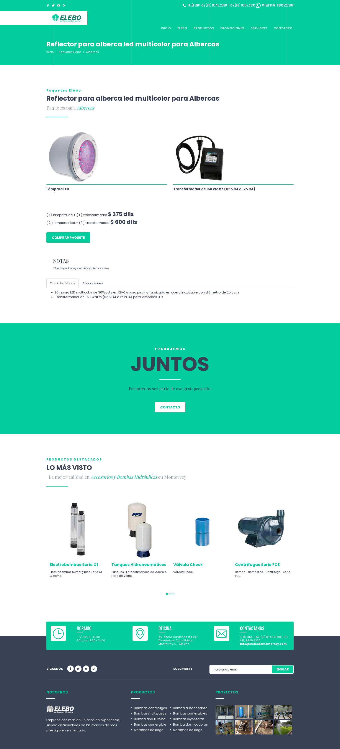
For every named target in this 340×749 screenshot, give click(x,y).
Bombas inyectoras (188, 719)
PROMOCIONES (232, 28)
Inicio (50, 52)
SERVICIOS (259, 28)
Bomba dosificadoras (190, 724)
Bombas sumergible (150, 724)
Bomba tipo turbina (149, 719)
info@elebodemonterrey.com (263, 644)
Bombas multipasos (150, 713)
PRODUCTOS (204, 28)
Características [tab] (62, 283)
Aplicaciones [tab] (93, 283)
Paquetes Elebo (70, 52)
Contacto (170, 407)
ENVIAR (282, 669)
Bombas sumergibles (190, 713)
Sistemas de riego (148, 730)
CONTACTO (283, 28)
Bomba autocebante (190, 708)
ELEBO (182, 28)
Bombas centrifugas (150, 708)
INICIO (166, 28)
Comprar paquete (68, 237)
